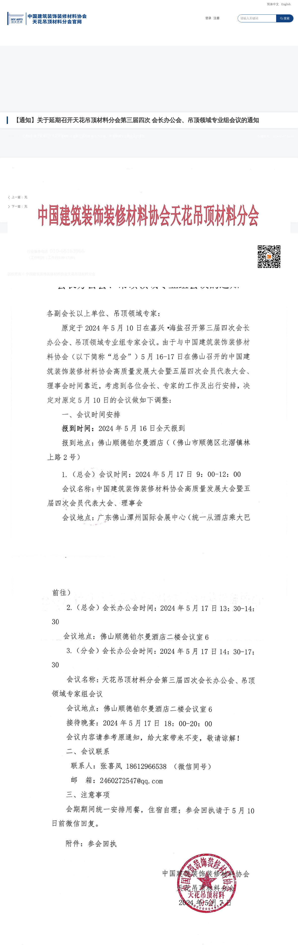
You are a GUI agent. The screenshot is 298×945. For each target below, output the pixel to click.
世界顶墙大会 (182, 38)
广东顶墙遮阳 (83, 38)
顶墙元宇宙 (149, 38)
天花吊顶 (50, 38)
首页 (17, 38)
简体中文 (273, 4)
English (286, 4)
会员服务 (248, 38)
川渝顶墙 (116, 38)
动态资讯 (215, 38)
